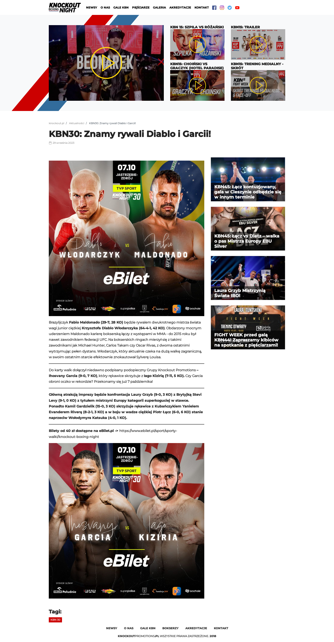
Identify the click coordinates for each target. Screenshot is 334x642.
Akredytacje (180, 7)
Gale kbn (147, 628)
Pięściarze (141, 7)
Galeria (159, 7)
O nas (105, 7)
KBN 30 (55, 619)
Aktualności (76, 123)
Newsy (91, 7)
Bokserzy (170, 628)
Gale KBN (121, 7)
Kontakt (201, 7)
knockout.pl (56, 123)
